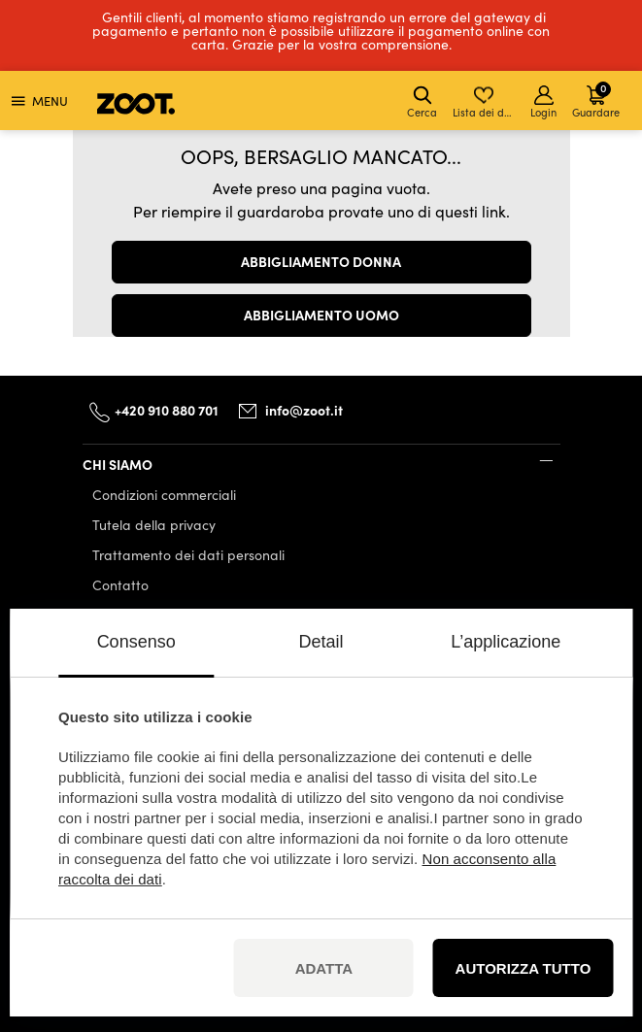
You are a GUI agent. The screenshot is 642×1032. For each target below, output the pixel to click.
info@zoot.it (304, 409)
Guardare (596, 99)
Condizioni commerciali (164, 494)
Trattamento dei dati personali (188, 555)
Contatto (120, 585)
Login (543, 102)
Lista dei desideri (485, 102)
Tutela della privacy (154, 525)
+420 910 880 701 (167, 409)
